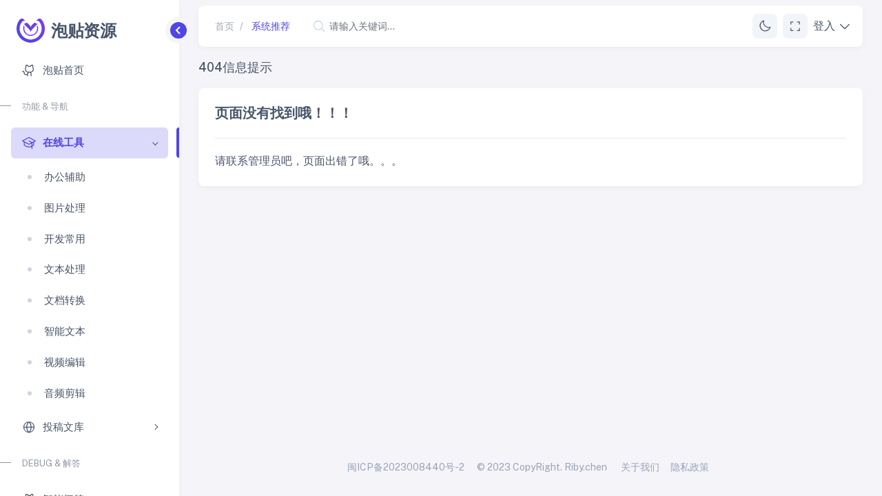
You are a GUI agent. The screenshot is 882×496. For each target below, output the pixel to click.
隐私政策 (689, 467)
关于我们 (640, 467)
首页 (224, 26)
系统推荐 (271, 26)
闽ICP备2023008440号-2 (405, 467)
